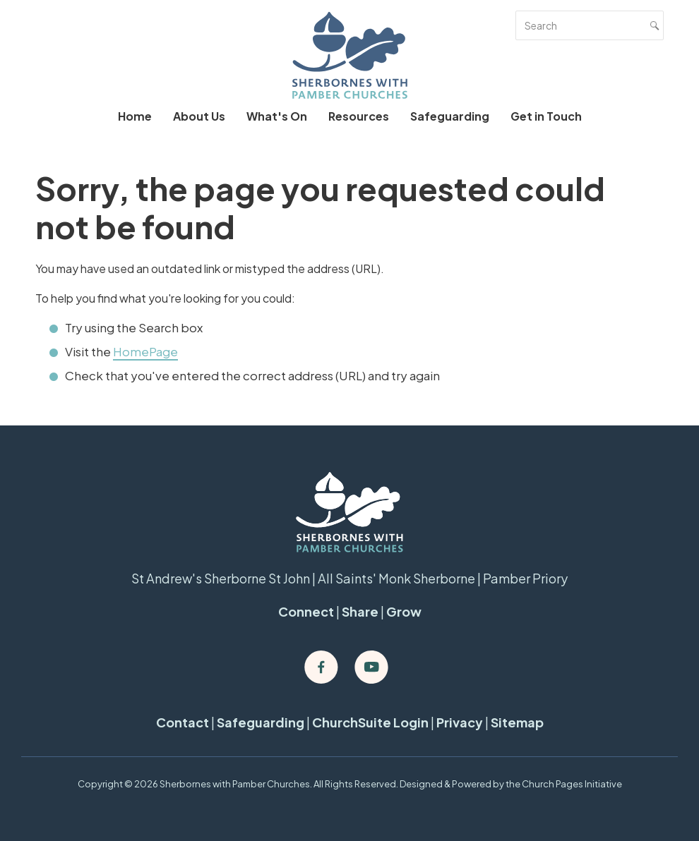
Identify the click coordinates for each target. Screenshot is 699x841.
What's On (276, 116)
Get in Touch (546, 116)
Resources (358, 116)
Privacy (459, 722)
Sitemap (517, 722)
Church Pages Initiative (572, 783)
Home (135, 116)
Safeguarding (449, 116)
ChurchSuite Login (370, 722)
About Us (199, 116)
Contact (182, 722)
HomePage (145, 351)
